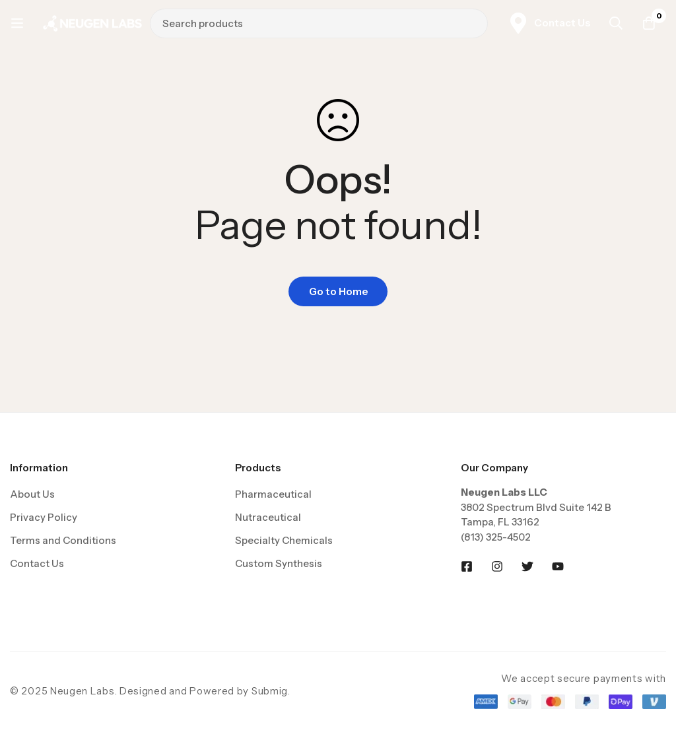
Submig (270, 691)
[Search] (473, 23)
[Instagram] (497, 566)
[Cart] (648, 23)
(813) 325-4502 (496, 537)
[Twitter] (527, 566)
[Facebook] (467, 566)
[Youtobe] (558, 566)
